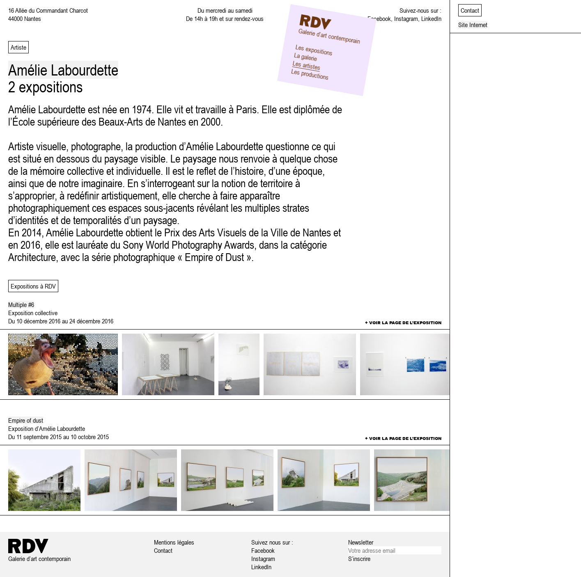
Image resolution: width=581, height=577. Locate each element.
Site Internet (472, 24)
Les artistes (306, 65)
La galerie (305, 56)
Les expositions (314, 50)
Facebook (379, 18)
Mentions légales (174, 542)
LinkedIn (431, 18)
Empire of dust (25, 420)
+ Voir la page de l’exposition (403, 322)
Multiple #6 (21, 304)
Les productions (310, 74)
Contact (163, 550)
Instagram (406, 18)
